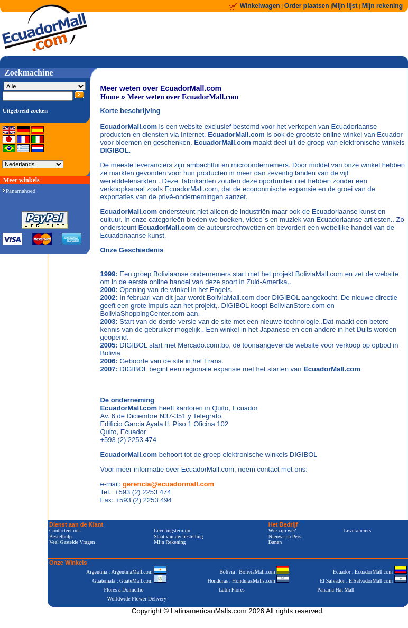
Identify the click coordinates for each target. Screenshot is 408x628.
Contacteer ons (65, 530)
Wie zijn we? (282, 530)
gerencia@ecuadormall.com (168, 484)
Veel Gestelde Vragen (72, 542)
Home (109, 97)
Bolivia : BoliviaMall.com (254, 572)
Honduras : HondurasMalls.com (248, 581)
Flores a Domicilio (124, 590)
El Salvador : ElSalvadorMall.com (363, 581)
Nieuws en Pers (284, 536)
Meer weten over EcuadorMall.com (183, 97)
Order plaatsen (307, 6)
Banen (275, 542)
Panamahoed (19, 191)
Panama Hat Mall (335, 590)
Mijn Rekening (170, 542)
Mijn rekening (382, 6)
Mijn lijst (345, 6)
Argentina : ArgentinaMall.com (126, 572)
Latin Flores (232, 590)
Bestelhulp (60, 536)
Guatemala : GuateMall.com (129, 581)
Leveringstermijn (172, 530)
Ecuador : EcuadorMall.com (370, 572)
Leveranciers (358, 530)
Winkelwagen (260, 6)
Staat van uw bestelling (178, 536)
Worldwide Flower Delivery (137, 599)
